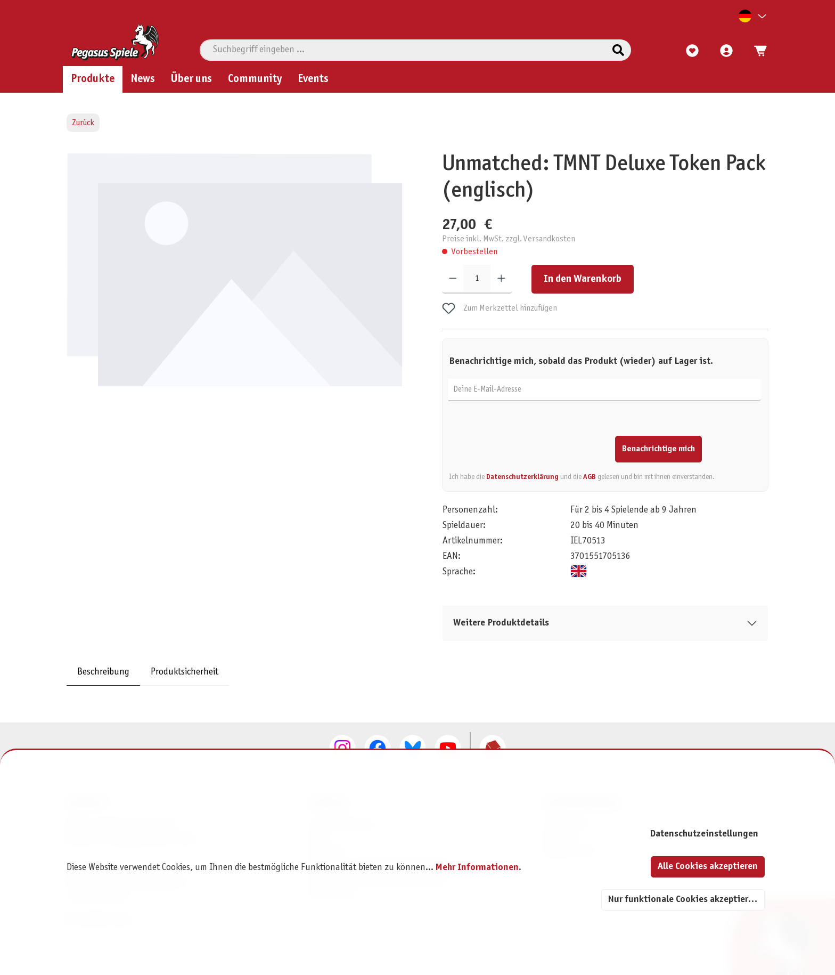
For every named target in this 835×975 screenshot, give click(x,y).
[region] (237, 282)
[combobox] (403, 50)
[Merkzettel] (692, 51)
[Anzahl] (477, 278)
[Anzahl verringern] (453, 278)
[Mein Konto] (726, 51)
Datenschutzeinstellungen (704, 834)
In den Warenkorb (582, 278)
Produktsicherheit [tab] (184, 672)
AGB (589, 476)
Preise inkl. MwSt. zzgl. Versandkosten (508, 238)
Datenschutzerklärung (522, 476)
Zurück (83, 123)
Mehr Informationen (477, 867)
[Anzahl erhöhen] (501, 278)
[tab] (103, 672)
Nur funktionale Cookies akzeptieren (683, 899)
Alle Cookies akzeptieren (708, 866)
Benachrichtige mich (658, 448)
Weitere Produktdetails (501, 623)
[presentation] (530, 441)
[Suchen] (618, 50)
